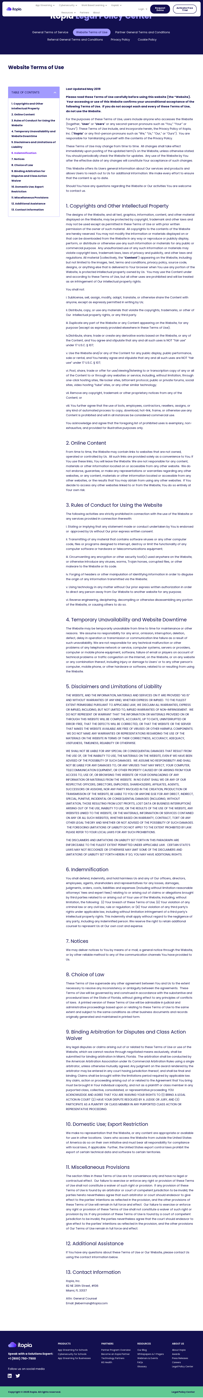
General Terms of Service (50, 32)
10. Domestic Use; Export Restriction (27, 189)
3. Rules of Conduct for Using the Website (33, 123)
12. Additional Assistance (28, 203)
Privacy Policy (120, 40)
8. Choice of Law (22, 165)
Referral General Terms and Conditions (75, 40)
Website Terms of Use (91, 32)
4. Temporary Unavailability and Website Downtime (33, 134)
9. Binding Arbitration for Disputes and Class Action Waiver (29, 176)
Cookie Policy (147, 40)
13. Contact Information (27, 210)
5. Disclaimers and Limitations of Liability (33, 144)
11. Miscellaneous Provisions (29, 197)
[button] (55, 92)
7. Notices (17, 159)
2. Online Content (23, 114)
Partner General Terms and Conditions (142, 32)
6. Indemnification (23, 153)
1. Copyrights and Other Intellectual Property (27, 106)
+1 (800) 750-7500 (22, 1358)
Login (142, 9)
